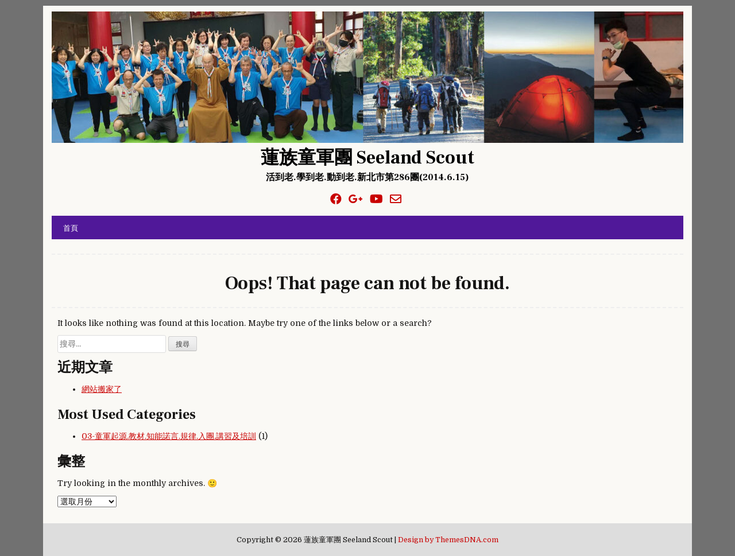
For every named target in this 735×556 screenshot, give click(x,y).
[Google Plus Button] (356, 199)
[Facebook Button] (336, 199)
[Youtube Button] (376, 199)
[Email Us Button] (395, 199)
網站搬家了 (102, 389)
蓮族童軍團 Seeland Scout (367, 158)
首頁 (70, 227)
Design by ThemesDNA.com (448, 540)
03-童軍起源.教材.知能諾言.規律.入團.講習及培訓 (169, 436)
